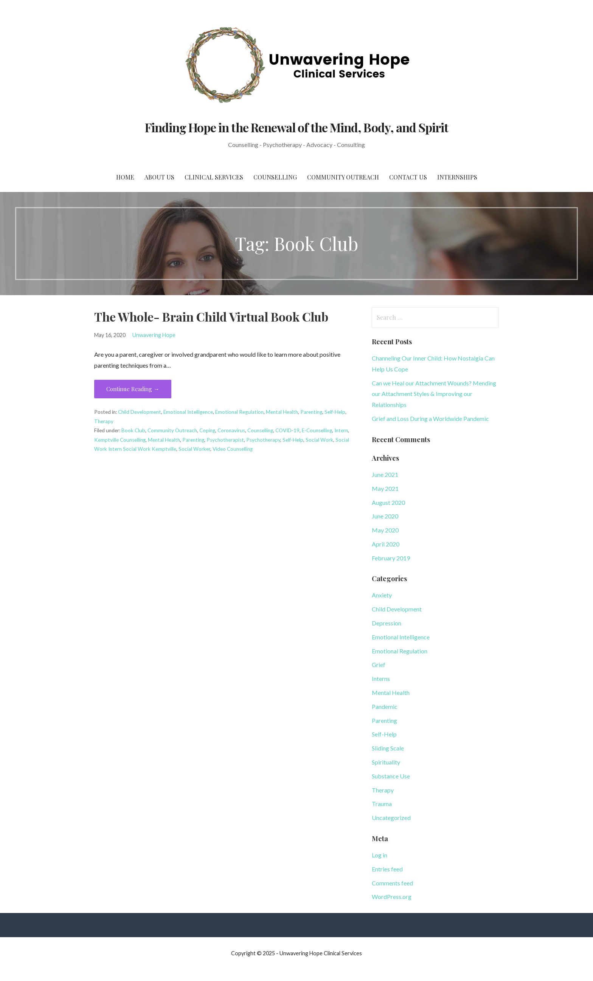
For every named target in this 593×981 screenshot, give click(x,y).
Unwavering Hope (153, 335)
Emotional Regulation (239, 412)
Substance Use (391, 776)
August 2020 (388, 502)
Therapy (103, 421)
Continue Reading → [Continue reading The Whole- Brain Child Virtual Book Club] (132, 389)
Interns (381, 678)
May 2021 (385, 488)
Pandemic (384, 706)
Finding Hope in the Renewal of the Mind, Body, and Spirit (296, 127)
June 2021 (385, 474)
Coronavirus (231, 430)
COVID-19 (287, 430)
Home (125, 177)
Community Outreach (343, 177)
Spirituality (386, 762)
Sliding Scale (388, 748)
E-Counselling (317, 430)
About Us (159, 177)
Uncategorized (391, 817)
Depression (386, 623)
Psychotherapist (225, 440)
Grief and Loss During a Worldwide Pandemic (430, 418)
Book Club (133, 430)
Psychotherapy (263, 440)
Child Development (139, 412)
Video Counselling (233, 449)
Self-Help (334, 412)
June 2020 (385, 516)
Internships (457, 177)
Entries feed (387, 869)
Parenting (311, 412)
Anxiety (382, 595)
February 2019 (391, 558)
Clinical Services (214, 177)
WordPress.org (391, 896)
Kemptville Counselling (120, 440)
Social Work (319, 440)
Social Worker (194, 449)
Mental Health (282, 412)
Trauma (382, 803)
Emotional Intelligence (188, 412)
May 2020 (385, 530)
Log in (379, 855)
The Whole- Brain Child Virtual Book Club (211, 316)
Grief (378, 664)
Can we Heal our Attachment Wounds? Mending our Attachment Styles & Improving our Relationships (434, 393)
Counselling (275, 177)
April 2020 (385, 544)
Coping (207, 430)
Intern (341, 430)
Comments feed (392, 883)
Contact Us (408, 177)
